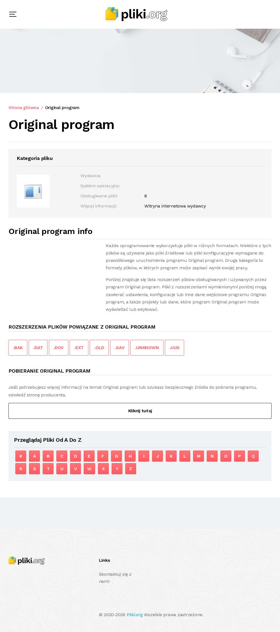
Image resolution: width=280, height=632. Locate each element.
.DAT (38, 347)
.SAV (119, 347)
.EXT (79, 347)
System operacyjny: (100, 185)
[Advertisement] (54, 280)
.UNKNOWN (147, 347)
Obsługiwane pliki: (99, 195)
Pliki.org (135, 614)
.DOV (59, 347)
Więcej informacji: (98, 206)
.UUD (174, 347)
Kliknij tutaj (140, 410)
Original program (62, 107)
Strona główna (23, 107)
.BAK (18, 347)
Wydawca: (90, 175)
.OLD (99, 347)
